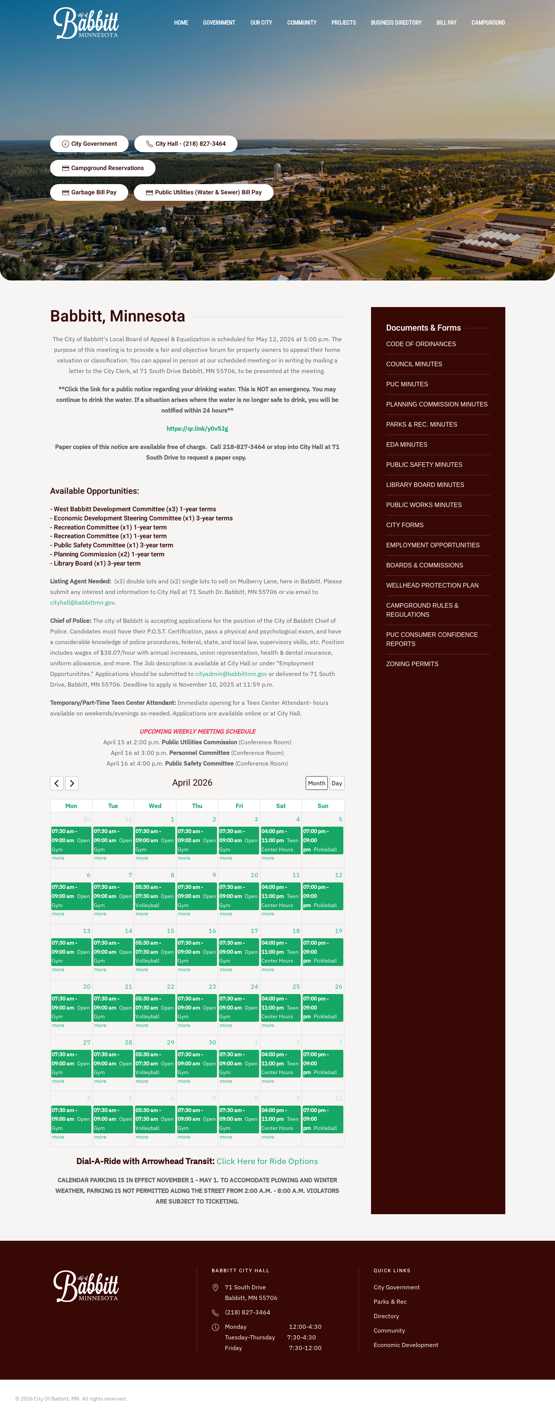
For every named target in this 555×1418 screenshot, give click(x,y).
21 (128, 986)
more (58, 858)
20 (87, 986)
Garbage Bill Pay (89, 192)
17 (254, 930)
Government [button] (219, 22)
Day (337, 783)
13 (87, 930)
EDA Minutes (406, 444)
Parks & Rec (390, 1301)
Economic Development (406, 1345)
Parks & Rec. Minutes (421, 424)
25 (296, 986)
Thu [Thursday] (197, 806)
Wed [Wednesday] (155, 806)
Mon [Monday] (71, 806)
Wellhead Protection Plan (432, 585)
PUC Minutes (407, 384)
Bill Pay (446, 22)
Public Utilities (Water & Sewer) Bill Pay (204, 192)
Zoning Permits (412, 664)
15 (171, 930)
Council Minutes (414, 364)
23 (212, 986)
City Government (397, 1287)
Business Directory (396, 22)
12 (339, 875)
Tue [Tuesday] (113, 806)
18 (296, 930)
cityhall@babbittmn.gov (82, 602)
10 (254, 875)
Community (301, 22)
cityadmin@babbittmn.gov (231, 673)
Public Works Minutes (424, 505)
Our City (261, 22)
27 (87, 1042)
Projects (344, 22)
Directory (386, 1316)
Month (316, 783)
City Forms (404, 525)
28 (128, 1042)
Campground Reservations (103, 168)
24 (254, 986)
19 (339, 930)
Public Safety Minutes (424, 465)
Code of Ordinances (421, 344)
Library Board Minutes (425, 485)
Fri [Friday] (239, 806)
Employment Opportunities (433, 545)
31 (128, 819)
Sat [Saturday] (281, 806)
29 (171, 1042)
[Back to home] (88, 23)
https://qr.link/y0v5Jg (197, 428)
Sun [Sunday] (323, 806)
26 (339, 986)
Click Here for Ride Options (267, 1160)
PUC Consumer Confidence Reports (432, 639)
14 (128, 930)
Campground (488, 22)
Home (181, 22)
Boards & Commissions (424, 565)
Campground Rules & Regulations (422, 610)
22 (171, 986)
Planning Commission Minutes (437, 404)
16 (212, 930)
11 (296, 875)
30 (87, 819)
